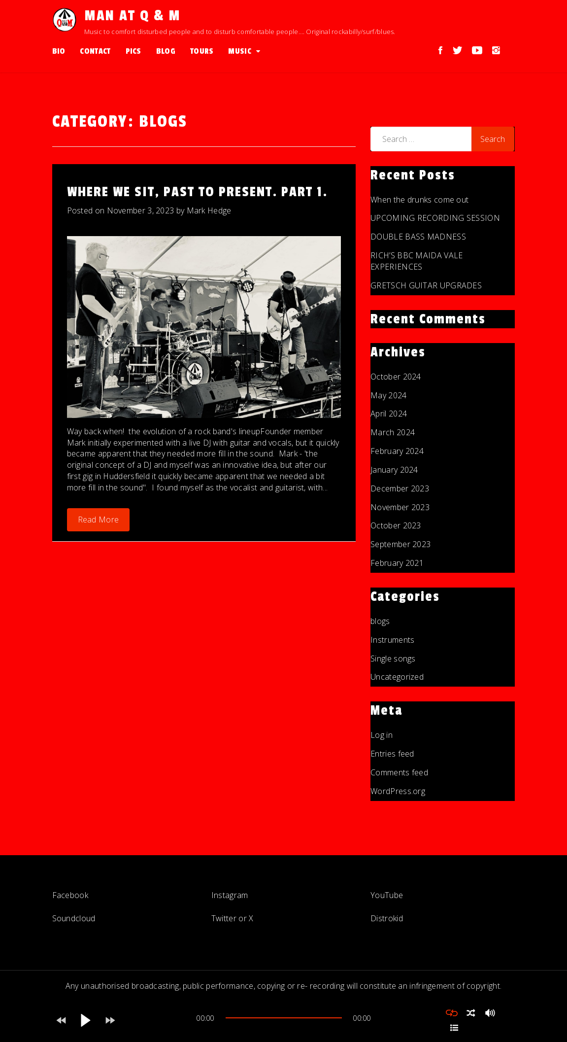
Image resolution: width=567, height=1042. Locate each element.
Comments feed (399, 772)
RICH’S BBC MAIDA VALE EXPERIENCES (416, 261)
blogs (380, 621)
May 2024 (388, 395)
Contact (95, 51)
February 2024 (397, 451)
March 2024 (392, 432)
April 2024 (388, 413)
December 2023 (399, 488)
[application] (283, 1020)
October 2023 (395, 525)
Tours (202, 51)
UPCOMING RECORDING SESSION (435, 217)
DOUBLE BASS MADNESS (418, 236)
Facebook (70, 895)
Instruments (392, 639)
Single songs (393, 658)
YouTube (386, 895)
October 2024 (395, 376)
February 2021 (397, 562)
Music (239, 51)
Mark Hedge (209, 210)
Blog (165, 51)
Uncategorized (397, 676)
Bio (59, 51)
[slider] (284, 1017)
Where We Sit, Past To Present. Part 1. (197, 192)
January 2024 (394, 469)
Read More (98, 519)
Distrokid (386, 918)
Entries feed (392, 753)
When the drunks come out (419, 199)
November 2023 (400, 507)
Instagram (229, 895)
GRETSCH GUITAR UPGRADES (426, 285)
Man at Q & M (132, 16)
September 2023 (400, 544)
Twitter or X (232, 918)
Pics (133, 51)
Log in (381, 734)
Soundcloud (74, 918)
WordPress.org (397, 791)
